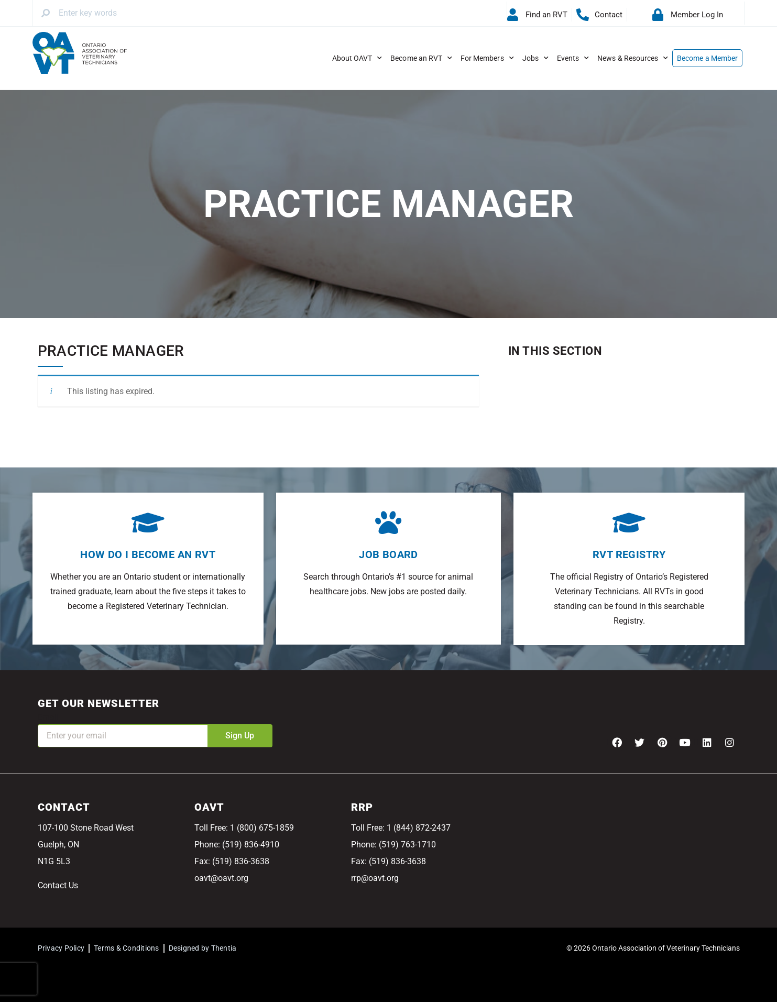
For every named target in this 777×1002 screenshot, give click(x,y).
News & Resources (632, 58)
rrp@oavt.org (375, 878)
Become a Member (707, 58)
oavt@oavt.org (221, 878)
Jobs (535, 58)
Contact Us (58, 885)
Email (48, 717)
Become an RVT (421, 58)
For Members (487, 58)
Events (573, 58)
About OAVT (357, 58)
